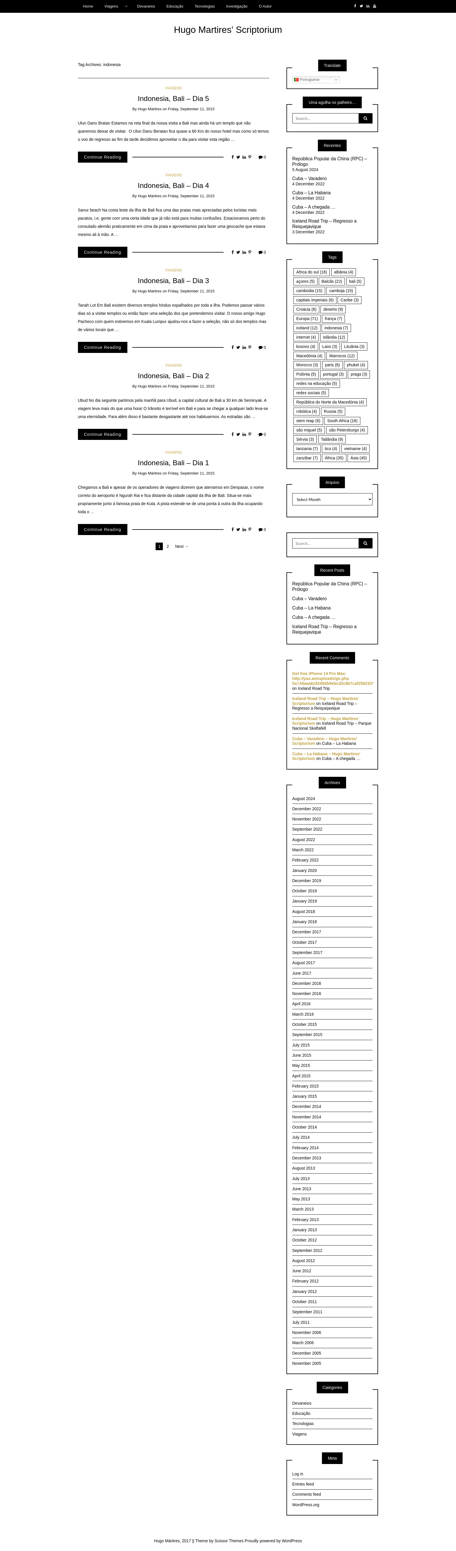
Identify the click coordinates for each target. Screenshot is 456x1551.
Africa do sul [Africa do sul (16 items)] (311, 272)
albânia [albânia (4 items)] (343, 272)
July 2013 (301, 1178)
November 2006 (306, 1332)
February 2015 (305, 1086)
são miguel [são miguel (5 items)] (309, 430)
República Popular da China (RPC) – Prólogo (329, 161)
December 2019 (306, 880)
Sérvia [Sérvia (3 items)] (305, 439)
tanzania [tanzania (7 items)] (307, 448)
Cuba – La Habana (311, 192)
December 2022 (306, 808)
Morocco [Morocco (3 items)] (307, 365)
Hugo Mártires (150, 109)
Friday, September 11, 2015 (191, 109)
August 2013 (303, 1168)
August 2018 (303, 911)
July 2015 (301, 1045)
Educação (174, 6)
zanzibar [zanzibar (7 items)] (307, 458)
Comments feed (306, 1494)
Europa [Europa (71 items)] (307, 318)
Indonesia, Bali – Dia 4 (173, 185)
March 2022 (303, 850)
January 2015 (304, 1096)
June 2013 (301, 1188)
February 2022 (305, 860)
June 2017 (301, 973)
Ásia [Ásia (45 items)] (358, 458)
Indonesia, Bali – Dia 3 (173, 281)
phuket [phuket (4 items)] (356, 365)
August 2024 (303, 798)
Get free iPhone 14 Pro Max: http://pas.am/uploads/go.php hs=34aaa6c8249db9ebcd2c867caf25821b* (333, 678)
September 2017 (307, 952)
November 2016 (306, 993)
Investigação (236, 6)
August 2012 (303, 1260)
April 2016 (301, 1003)
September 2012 (307, 1250)
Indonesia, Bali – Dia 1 (173, 463)
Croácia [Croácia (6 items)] (306, 309)
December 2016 (306, 983)
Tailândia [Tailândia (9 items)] (332, 439)
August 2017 (303, 962)
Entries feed (303, 1484)
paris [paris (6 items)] (332, 365)
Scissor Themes (229, 1540)
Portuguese (307, 79)
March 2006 (303, 1342)
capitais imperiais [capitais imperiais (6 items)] (315, 300)
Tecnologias (205, 6)
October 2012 (304, 1240)
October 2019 (304, 891)
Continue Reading (102, 157)
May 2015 (301, 1065)
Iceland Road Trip (314, 688)
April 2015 (301, 1076)
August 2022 (303, 839)
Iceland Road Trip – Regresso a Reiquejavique (324, 223)
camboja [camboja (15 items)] (341, 290)
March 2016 (303, 1014)
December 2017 (306, 932)
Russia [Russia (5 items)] (333, 411)
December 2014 (306, 1106)
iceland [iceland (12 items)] (307, 328)
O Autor (265, 6)
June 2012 (301, 1270)
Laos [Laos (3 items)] (329, 346)
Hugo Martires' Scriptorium (228, 29)
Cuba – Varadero (309, 178)
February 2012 (305, 1281)
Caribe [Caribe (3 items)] (350, 300)
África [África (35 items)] (334, 458)
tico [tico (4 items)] (331, 448)
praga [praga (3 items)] (359, 374)
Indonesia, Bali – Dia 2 (173, 376)
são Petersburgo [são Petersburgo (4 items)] (347, 430)
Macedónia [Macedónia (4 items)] (309, 355)
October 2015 (304, 1024)
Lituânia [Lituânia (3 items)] (354, 346)
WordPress (292, 1540)
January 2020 (304, 870)
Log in (297, 1474)
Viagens (111, 6)
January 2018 (304, 921)
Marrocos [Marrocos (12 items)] (342, 355)
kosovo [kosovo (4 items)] (305, 346)
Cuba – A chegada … (314, 207)
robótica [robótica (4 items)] (306, 411)
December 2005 (306, 1353)
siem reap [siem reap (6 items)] (308, 420)
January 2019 (304, 901)
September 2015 (307, 1034)
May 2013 (301, 1199)
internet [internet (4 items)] (306, 337)
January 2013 (304, 1229)
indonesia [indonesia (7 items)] (336, 328)
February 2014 (305, 1147)
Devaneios (146, 6)
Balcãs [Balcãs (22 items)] (332, 281)
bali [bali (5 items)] (355, 281)
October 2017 (304, 942)
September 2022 (307, 829)
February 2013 (305, 1219)
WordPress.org (305, 1504)
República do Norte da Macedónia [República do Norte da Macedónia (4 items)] (330, 402)
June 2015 (301, 1055)
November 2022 (306, 819)
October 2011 (304, 1301)
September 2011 (307, 1312)
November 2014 (306, 1117)
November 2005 (306, 1363)
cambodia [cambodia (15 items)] (309, 290)
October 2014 (304, 1127)
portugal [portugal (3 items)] (333, 374)
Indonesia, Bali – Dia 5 (173, 98)
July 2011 (301, 1322)
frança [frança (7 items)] (333, 318)
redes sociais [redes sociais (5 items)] (311, 392)
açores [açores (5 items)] (305, 281)
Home (88, 6)
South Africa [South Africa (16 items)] (342, 420)
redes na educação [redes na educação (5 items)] (316, 383)
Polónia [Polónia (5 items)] (306, 374)
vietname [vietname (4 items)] (355, 448)
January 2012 (304, 1291)
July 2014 (301, 1137)
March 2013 (303, 1209)
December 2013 (306, 1158)
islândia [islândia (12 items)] (334, 337)
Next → (182, 546)
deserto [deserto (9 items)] (333, 309)
